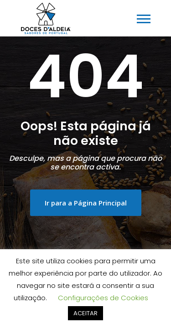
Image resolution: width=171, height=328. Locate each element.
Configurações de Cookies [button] (103, 297)
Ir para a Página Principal (86, 202)
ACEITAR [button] (85, 313)
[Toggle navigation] (143, 19)
